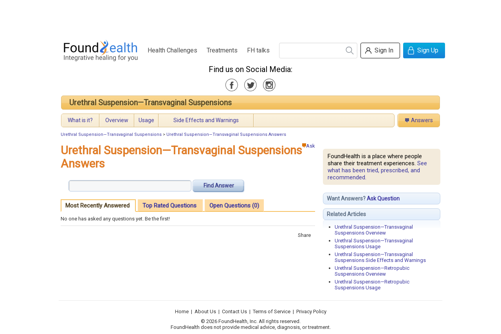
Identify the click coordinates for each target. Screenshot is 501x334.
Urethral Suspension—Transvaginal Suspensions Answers (226, 134)
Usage (146, 120)
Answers (422, 120)
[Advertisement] (250, 17)
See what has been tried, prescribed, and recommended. (377, 170)
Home (182, 311)
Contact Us (234, 311)
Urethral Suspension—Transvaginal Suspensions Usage (374, 243)
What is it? (80, 120)
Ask (308, 146)
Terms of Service (271, 311)
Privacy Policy (311, 311)
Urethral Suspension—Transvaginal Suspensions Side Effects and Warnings (380, 257)
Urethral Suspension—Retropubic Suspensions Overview (372, 271)
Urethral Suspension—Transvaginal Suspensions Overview (374, 230)
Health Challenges (172, 50)
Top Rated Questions (169, 205)
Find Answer (219, 185)
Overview (116, 120)
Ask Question (383, 198)
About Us (205, 311)
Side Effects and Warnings (206, 120)
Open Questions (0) (234, 205)
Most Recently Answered (97, 205)
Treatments (222, 50)
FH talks (258, 50)
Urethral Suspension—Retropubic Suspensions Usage (372, 285)
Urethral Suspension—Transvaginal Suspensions (150, 102)
